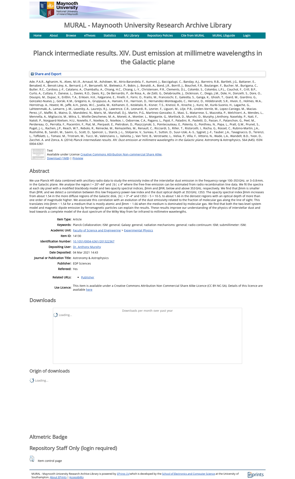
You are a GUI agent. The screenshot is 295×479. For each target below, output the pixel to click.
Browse (71, 35)
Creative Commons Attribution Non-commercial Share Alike (121, 154)
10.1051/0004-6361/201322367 (93, 241)
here (89, 289)
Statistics (110, 35)
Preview (78, 158)
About (54, 35)
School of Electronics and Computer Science (188, 474)
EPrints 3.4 (123, 474)
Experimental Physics (138, 230)
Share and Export (46, 74)
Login (246, 35)
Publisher (87, 277)
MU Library (131, 35)
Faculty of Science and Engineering (97, 230)
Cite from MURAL (192, 35)
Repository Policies (160, 35)
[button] (31, 459)
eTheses (89, 35)
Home (37, 35)
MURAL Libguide (223, 35)
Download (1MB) (58, 158)
